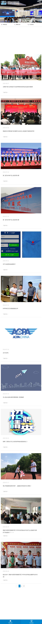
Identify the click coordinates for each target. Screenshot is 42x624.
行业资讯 (31, 24)
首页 (34, 20)
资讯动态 (39, 20)
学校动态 (4, 24)
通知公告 (18, 24)
